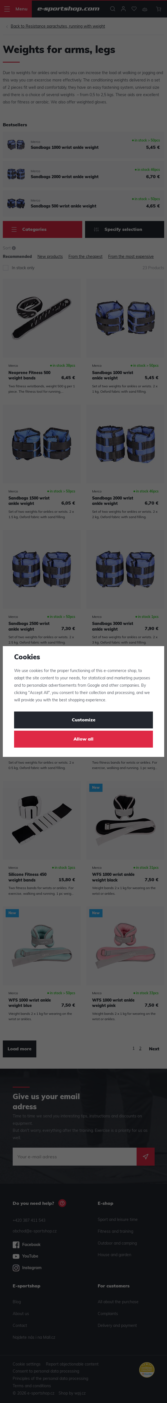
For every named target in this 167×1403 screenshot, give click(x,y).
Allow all (83, 739)
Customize (83, 720)
